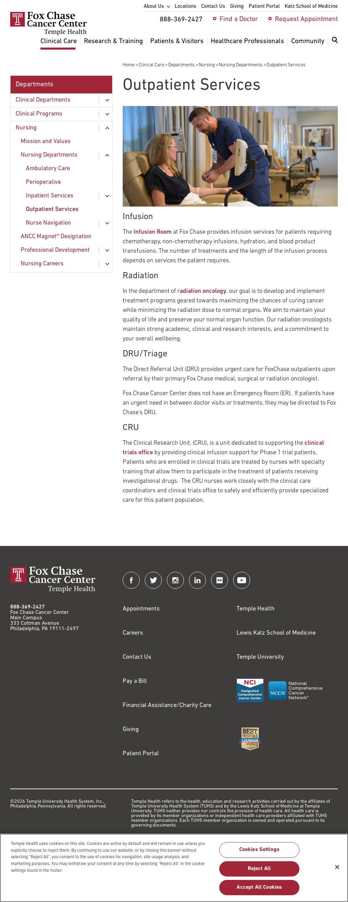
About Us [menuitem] (154, 6)
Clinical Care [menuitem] (58, 41)
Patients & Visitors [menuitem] (177, 41)
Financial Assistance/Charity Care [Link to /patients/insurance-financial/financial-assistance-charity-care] (167, 705)
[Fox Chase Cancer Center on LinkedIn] (197, 580)
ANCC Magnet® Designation (56, 236)
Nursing (207, 65)
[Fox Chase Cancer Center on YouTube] (241, 580)
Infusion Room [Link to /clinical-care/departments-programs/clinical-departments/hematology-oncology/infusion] (153, 232)
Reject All (259, 872)
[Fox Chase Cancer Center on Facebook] (131, 580)
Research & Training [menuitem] (113, 41)
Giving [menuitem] (237, 6)
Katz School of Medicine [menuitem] (311, 6)
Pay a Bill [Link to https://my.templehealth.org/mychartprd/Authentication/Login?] (135, 681)
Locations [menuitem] (185, 6)
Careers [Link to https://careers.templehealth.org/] (133, 633)
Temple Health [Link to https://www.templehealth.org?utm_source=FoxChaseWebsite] (256, 609)
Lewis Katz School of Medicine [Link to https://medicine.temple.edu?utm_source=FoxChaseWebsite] (276, 633)
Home (129, 65)
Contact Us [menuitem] (213, 6)
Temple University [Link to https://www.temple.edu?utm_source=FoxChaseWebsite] (260, 657)
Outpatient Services (52, 209)
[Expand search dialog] (335, 42)
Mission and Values (46, 141)
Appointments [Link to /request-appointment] (141, 609)
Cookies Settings (259, 853)
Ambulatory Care (48, 168)
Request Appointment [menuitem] (306, 19)
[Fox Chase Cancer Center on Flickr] (219, 580)
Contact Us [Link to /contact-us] (137, 657)
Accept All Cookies (259, 891)
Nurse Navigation (48, 223)
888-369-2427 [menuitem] (181, 19)
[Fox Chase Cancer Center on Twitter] (153, 580)
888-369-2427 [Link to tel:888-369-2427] (27, 607)
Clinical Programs (39, 114)
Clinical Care (151, 65)
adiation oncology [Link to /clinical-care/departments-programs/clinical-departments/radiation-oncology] (203, 291)
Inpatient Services (49, 196)
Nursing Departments (240, 65)
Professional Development (55, 250)
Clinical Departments (43, 100)
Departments (181, 65)
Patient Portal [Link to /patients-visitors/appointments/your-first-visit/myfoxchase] (141, 753)
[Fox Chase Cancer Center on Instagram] (175, 580)
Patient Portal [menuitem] (264, 6)
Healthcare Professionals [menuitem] (247, 41)
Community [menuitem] (308, 41)
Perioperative (43, 182)
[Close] (337, 870)
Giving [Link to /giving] (131, 729)
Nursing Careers (42, 264)
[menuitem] (335, 44)
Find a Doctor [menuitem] (239, 19)
